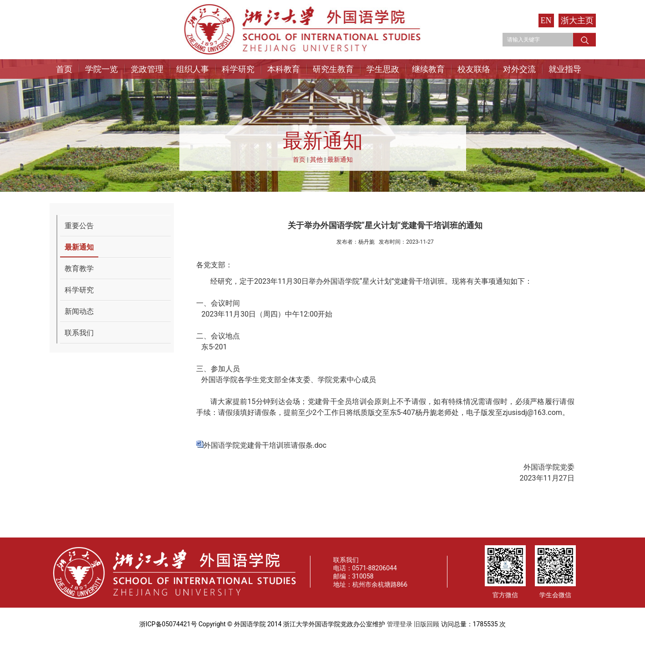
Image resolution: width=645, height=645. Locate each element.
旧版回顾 (426, 624)
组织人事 (192, 69)
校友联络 (473, 69)
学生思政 (382, 69)
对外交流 (519, 69)
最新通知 (340, 159)
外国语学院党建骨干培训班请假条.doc (265, 445)
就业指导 (565, 69)
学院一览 (101, 69)
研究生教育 (333, 69)
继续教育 (428, 69)
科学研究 (238, 69)
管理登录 (399, 624)
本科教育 (283, 69)
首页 (64, 69)
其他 (316, 159)
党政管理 (147, 69)
